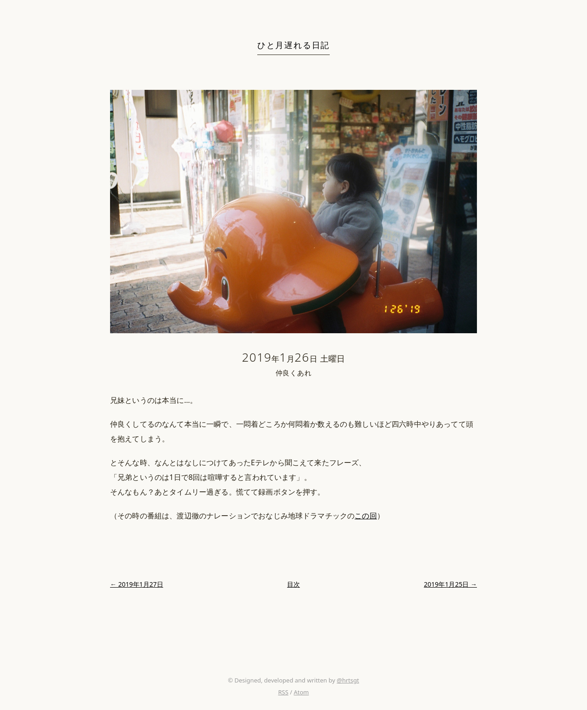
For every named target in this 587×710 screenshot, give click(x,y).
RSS (283, 692)
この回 (365, 516)
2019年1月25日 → (450, 584)
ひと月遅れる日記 (293, 44)
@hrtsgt (348, 680)
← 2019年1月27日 (136, 584)
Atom (301, 692)
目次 (293, 584)
